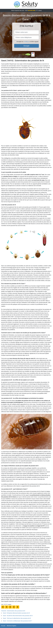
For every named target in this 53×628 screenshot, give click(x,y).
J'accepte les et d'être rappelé (27, 41)
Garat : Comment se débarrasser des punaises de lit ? (17, 621)
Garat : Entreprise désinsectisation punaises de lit (16, 613)
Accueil (3, 625)
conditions (26, 41)
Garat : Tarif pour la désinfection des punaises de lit (17, 618)
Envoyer (26, 46)
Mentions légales (11, 625)
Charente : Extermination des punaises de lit (13, 611)
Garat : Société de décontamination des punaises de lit (18, 615)
